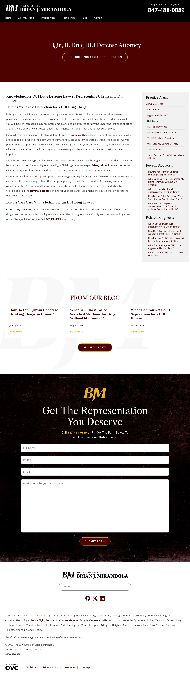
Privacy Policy (50, 667)
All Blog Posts (95, 347)
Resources (69, 667)
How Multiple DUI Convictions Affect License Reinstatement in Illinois (166, 240)
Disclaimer (31, 667)
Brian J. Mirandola (102, 165)
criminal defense (40, 190)
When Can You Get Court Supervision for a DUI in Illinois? (164, 190)
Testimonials (69, 17)
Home (8, 17)
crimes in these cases (83, 135)
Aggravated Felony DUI (158, 115)
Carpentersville (98, 620)
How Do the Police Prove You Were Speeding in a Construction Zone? (165, 198)
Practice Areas (48, 17)
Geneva (73, 620)
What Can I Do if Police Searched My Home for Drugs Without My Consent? (166, 181)
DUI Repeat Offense (157, 126)
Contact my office (17, 209)
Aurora (50, 620)
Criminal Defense (154, 103)
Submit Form (95, 541)
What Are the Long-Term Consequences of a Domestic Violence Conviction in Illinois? (163, 206)
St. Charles (61, 620)
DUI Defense (152, 109)
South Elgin (37, 620)
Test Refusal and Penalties (160, 138)
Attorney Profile (26, 17)
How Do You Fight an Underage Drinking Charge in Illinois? (164, 173)
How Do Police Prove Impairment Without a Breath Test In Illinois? (164, 232)
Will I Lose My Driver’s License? (162, 143)
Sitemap (85, 667)
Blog (85, 17)
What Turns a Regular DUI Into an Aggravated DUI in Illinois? (165, 247)
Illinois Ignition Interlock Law (161, 132)
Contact (98, 17)
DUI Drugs (152, 121)
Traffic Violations (154, 149)
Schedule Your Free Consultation (95, 57)
